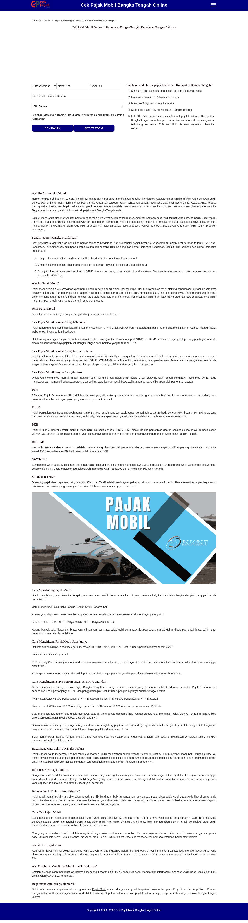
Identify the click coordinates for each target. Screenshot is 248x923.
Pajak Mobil (38, 356)
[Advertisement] (124, 57)
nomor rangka (152, 206)
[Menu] (213, 5)
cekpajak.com (52, 837)
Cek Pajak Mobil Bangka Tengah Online (124, 5)
